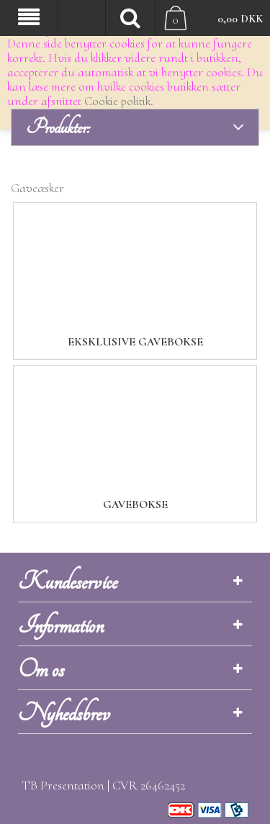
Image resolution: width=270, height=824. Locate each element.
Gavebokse (135, 504)
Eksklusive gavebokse (135, 341)
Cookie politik (117, 101)
